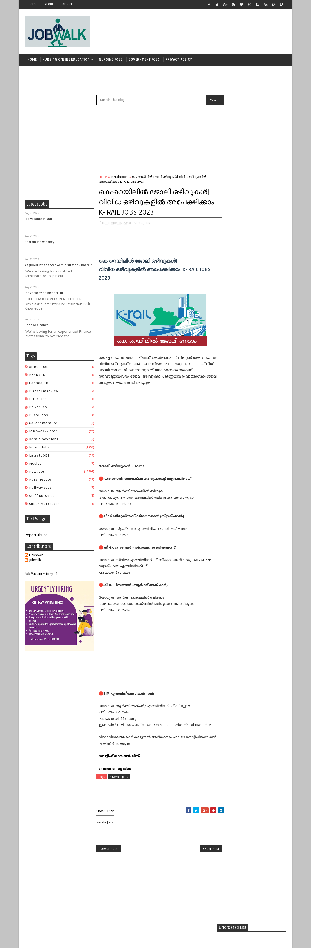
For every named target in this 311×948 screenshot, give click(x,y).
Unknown (36, 556)
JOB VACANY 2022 (43, 432)
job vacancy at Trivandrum (44, 294)
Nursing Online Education (66, 60)
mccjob (35, 464)
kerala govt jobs (44, 440)
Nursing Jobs (111, 60)
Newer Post (108, 849)
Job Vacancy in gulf (38, 220)
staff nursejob (42, 496)
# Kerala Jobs (119, 777)
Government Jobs (144, 60)
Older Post (201, 849)
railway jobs (40, 488)
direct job (38, 400)
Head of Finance (36, 326)
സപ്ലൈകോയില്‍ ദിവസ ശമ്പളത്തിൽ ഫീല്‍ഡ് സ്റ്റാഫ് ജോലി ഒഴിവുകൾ (260, 286)
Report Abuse (36, 536)
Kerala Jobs (39, 448)
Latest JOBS (39, 456)
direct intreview (44, 392)
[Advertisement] (201, 29)
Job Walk (48, 941)
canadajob (38, 384)
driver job (38, 408)
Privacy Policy (178, 60)
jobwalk (35, 561)
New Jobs (37, 472)
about (49, 4)
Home (32, 4)
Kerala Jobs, (142, 223)
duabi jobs (38, 416)
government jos (43, 424)
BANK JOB (37, 376)
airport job (39, 367)
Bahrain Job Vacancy (39, 243)
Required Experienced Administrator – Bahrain (58, 266)
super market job (44, 505)
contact (66, 4)
